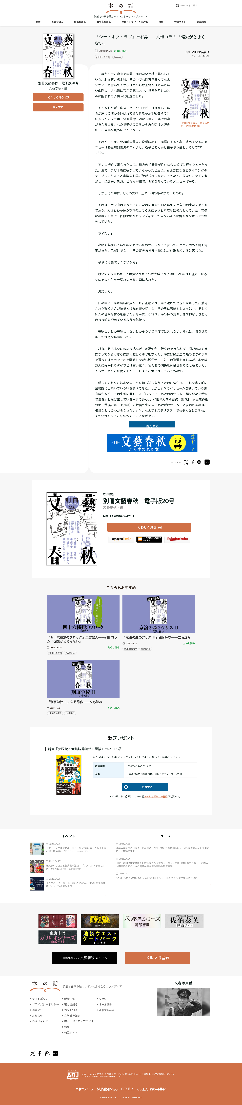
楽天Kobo (177, 540)
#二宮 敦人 (70, 653)
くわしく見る (146, 527)
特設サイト (180, 21)
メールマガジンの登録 (156, 796)
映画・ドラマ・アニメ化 (135, 21)
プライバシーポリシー (45, 1004)
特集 (161, 21)
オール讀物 (105, 1004)
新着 (38, 21)
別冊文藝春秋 (103, 57)
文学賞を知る (104, 21)
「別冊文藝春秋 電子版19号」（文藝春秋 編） (195, 125)
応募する (137, 787)
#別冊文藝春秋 (200, 52)
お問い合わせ (40, 1021)
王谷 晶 (118, 57)
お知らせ (37, 1015)
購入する (152, 426)
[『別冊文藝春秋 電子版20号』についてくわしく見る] (58, 56)
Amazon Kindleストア (121, 540)
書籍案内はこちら (85, 958)
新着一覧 (69, 998)
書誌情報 (201, 21)
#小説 (205, 56)
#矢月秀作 (70, 713)
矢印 (103, 895)
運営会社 (37, 1010)
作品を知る (80, 21)
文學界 (103, 998)
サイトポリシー (41, 998)
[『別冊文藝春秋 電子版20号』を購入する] (58, 107)
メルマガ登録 (157, 957)
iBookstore (149, 540)
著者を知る (57, 21)
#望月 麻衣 (145, 648)
